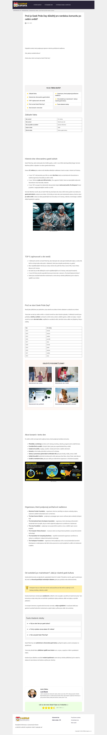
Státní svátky (37, 5)
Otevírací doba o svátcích (63, 5)
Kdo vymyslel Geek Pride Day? (39, 635)
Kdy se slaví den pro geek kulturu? (40, 623)
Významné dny (49, 5)
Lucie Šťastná (44, 692)
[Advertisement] (53, 34)
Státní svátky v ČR (56, 720)
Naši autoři (73, 722)
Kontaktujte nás (75, 720)
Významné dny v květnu (33, 10)
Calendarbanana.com (17, 10)
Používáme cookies (75, 717)
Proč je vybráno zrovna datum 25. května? (42, 629)
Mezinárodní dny (25, 10)
